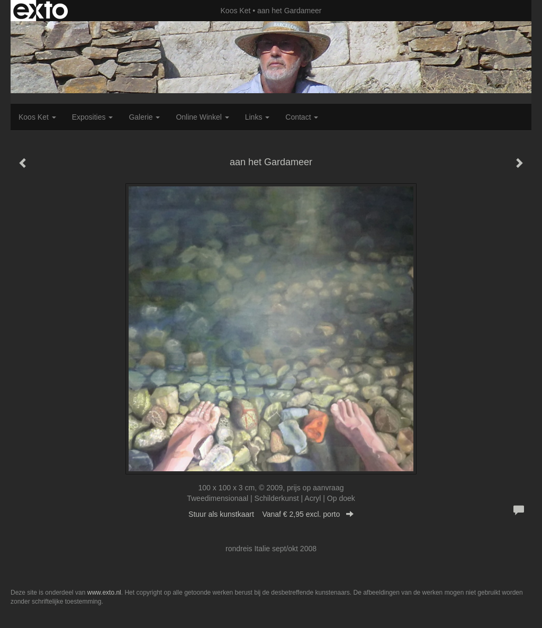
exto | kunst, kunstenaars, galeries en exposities (40, 10)
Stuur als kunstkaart (271, 514)
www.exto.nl (104, 592)
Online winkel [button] (202, 117)
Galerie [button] (144, 117)
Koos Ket (236, 10)
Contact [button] (301, 117)
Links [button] (257, 117)
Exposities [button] (92, 117)
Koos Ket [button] (37, 117)
